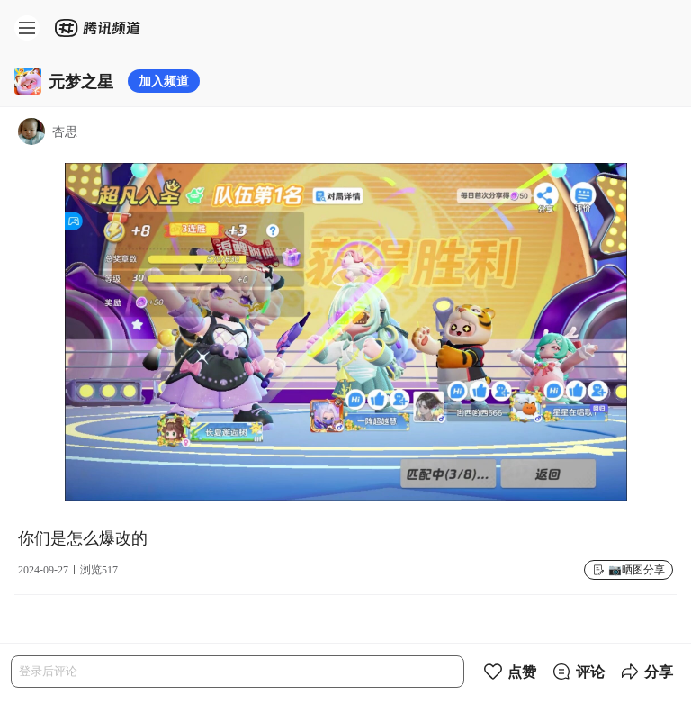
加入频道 (164, 80)
